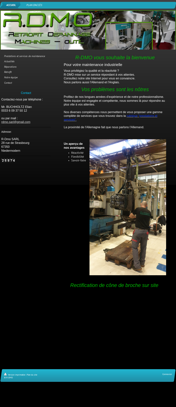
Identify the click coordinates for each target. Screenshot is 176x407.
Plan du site (32, 374)
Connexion (167, 374)
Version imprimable (15, 374)
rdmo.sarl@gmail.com (15, 122)
